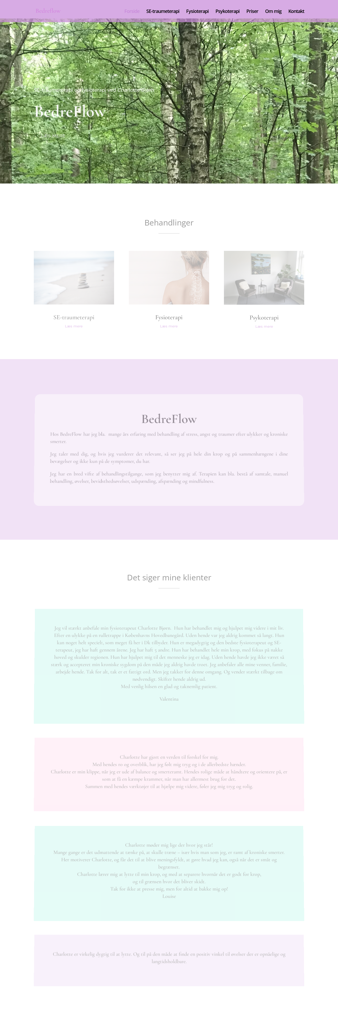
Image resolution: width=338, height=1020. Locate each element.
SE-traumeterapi (162, 11)
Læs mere (54, 135)
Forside (131, 11)
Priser (252, 11)
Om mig (273, 11)
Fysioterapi (197, 11)
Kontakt (296, 11)
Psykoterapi (227, 11)
